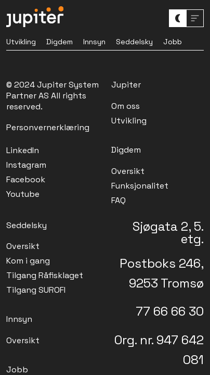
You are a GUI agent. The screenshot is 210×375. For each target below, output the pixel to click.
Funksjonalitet (139, 185)
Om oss (125, 106)
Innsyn (94, 41)
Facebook (25, 179)
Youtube (23, 194)
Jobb (172, 41)
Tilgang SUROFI (35, 289)
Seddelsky (134, 41)
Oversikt (128, 171)
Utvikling (21, 41)
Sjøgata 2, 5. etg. (168, 232)
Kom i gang (28, 260)
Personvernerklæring (47, 127)
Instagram (26, 164)
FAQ (118, 200)
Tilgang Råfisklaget (44, 275)
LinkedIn (22, 150)
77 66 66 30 (170, 311)
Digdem (59, 41)
